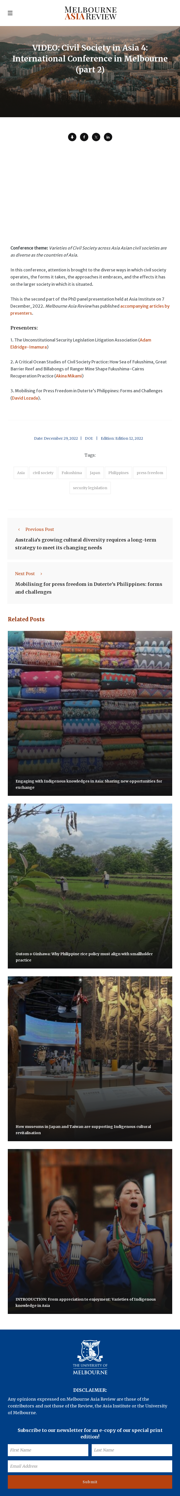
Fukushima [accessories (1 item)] (72, 472)
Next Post (30, 573)
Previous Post (34, 529)
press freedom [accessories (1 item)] (150, 472)
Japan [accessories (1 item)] (95, 472)
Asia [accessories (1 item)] (21, 472)
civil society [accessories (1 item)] (43, 472)
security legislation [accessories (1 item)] (90, 488)
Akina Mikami (69, 375)
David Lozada (25, 398)
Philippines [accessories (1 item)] (118, 472)
